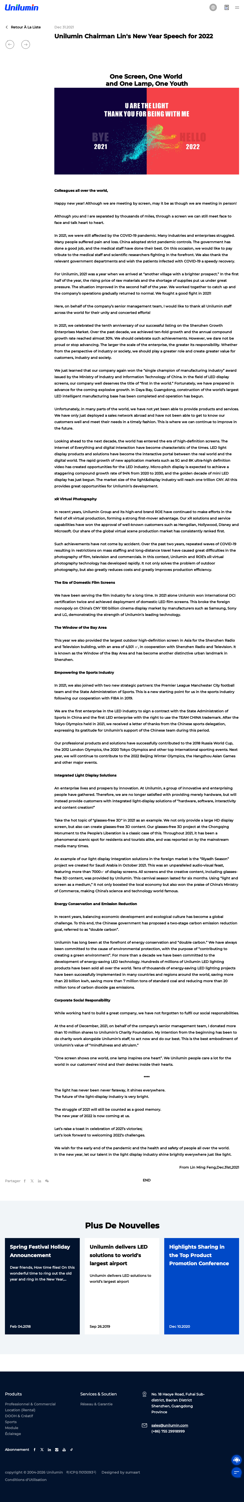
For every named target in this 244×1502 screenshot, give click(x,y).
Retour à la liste (23, 27)
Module (11, 1428)
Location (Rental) (20, 1410)
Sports (11, 1422)
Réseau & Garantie (96, 1404)
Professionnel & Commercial (30, 1404)
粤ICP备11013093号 (81, 1472)
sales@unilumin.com (169, 1425)
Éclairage (13, 1434)
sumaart (132, 1472)
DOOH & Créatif (19, 1416)
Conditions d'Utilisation (26, 1480)
